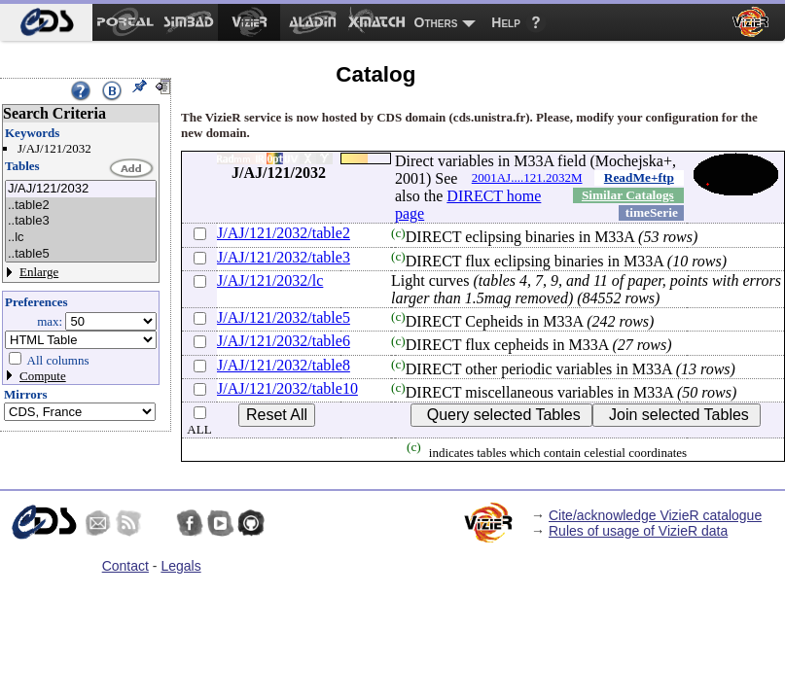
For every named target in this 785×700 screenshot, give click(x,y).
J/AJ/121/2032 (81, 189)
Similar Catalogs (628, 195)
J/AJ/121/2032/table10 (287, 388)
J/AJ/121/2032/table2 (283, 233)
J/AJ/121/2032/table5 (283, 317)
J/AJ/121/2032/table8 (283, 365)
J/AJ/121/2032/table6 (283, 340)
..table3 (81, 221)
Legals (180, 566)
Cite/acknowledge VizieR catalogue (655, 515)
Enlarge (38, 271)
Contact (125, 566)
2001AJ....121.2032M (527, 177)
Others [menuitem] (436, 22)
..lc (81, 237)
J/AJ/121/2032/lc (270, 280)
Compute (42, 375)
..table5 (81, 254)
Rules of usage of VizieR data (638, 531)
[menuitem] (46, 22)
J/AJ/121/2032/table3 (283, 257)
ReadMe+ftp (639, 177)
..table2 (81, 205)
